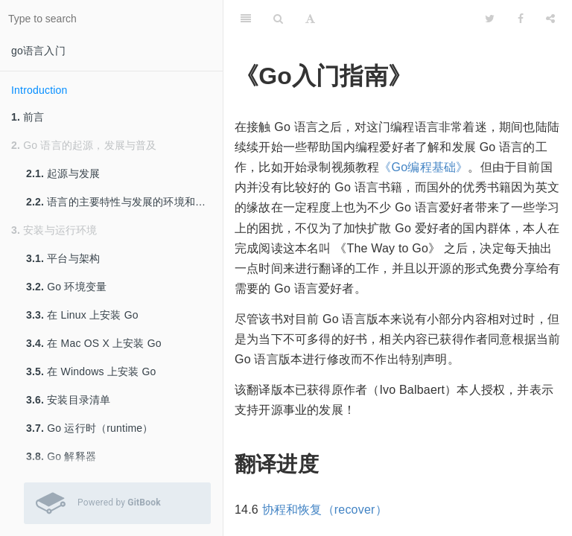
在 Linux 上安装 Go (82, 315)
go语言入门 (38, 51)
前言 (28, 117)
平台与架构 (63, 258)
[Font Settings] (310, 18)
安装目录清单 (68, 400)
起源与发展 (63, 173)
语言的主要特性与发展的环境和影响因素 (124, 202)
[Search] (278, 18)
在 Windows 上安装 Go (91, 371)
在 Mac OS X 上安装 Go (94, 343)
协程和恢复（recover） (324, 509)
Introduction (39, 90)
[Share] (550, 18)
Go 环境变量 (66, 287)
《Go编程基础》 (423, 167)
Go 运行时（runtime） (89, 428)
